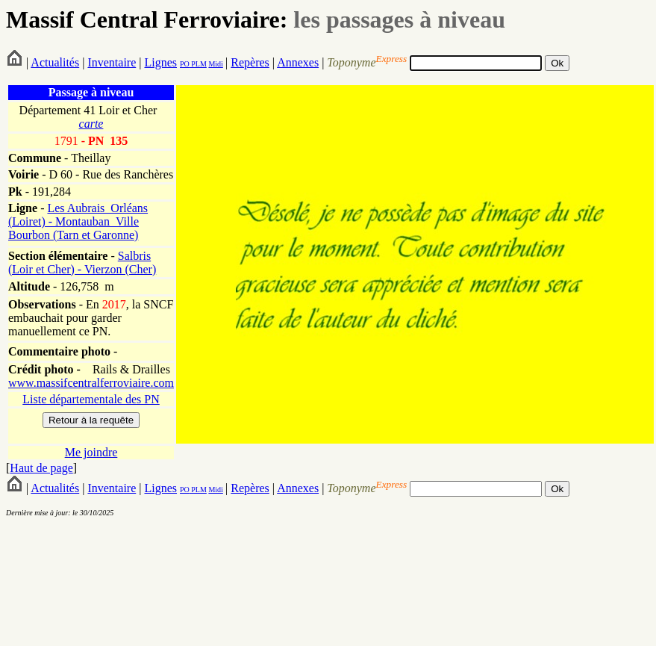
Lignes (160, 62)
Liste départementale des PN (91, 399)
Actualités (55, 62)
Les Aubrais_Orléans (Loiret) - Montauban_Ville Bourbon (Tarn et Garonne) (78, 221)
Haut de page (41, 468)
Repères (250, 62)
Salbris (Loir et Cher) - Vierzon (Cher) (82, 262)
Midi (215, 64)
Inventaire (111, 62)
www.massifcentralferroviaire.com (91, 382)
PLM (198, 64)
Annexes (298, 62)
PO (185, 64)
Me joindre (91, 452)
